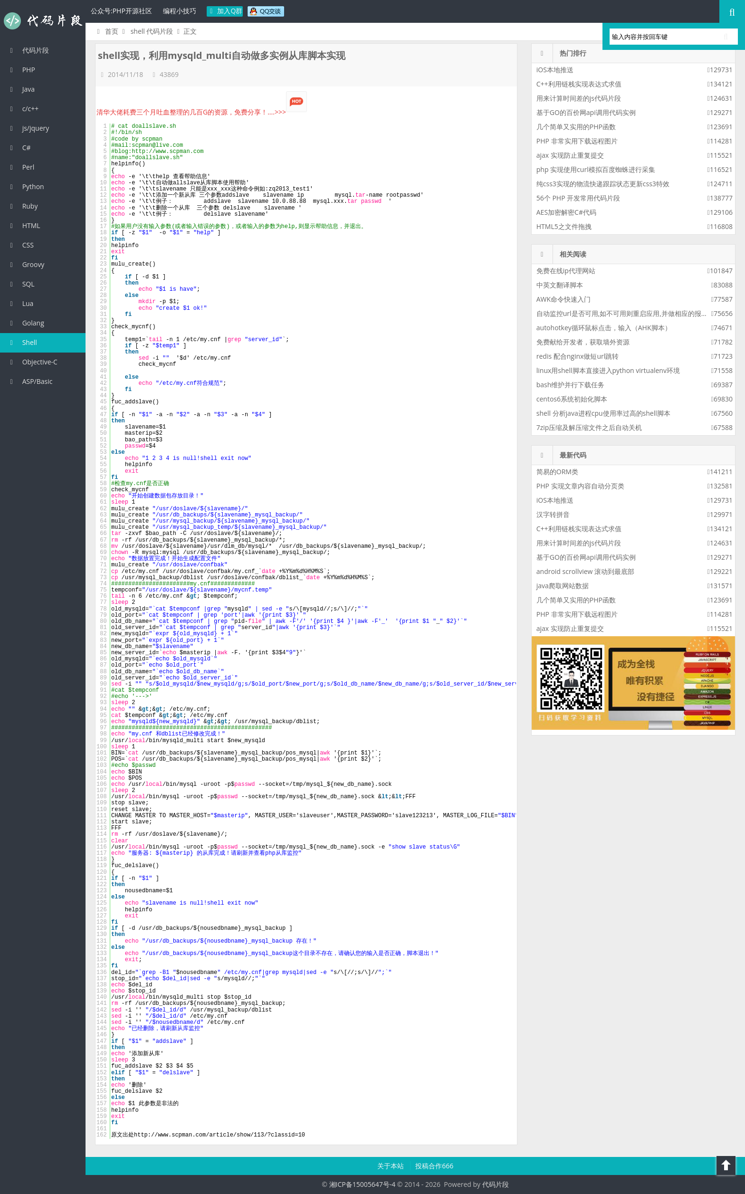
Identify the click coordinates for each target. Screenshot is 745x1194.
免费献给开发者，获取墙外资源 (583, 341)
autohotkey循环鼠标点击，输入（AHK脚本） (603, 327)
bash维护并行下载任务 (570, 384)
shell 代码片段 (152, 31)
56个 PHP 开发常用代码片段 (578, 197)
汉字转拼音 (553, 514)
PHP (21, 69)
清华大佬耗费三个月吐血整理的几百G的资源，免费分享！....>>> (201, 111)
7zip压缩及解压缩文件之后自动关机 (589, 427)
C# (19, 147)
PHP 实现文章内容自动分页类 (580, 485)
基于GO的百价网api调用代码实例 (586, 112)
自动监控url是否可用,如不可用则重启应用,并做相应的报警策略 (628, 313)
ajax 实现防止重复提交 (570, 155)
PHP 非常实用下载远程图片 (577, 140)
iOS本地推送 (554, 69)
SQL (21, 283)
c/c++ (22, 108)
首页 (106, 31)
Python (25, 186)
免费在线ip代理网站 (565, 270)
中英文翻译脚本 (559, 284)
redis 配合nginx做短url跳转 (577, 356)
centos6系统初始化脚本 (571, 398)
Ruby (22, 205)
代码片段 (43, 21)
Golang (25, 322)
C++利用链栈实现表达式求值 (578, 83)
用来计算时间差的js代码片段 (578, 98)
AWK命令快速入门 (563, 299)
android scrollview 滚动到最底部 (585, 571)
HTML (23, 225)
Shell (22, 342)
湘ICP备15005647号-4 (362, 1184)
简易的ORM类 (557, 471)
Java (21, 89)
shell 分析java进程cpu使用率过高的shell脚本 (603, 413)
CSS (20, 244)
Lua (20, 303)
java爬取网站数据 (562, 585)
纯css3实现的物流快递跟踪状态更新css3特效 (602, 183)
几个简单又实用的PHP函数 (576, 126)
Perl (20, 167)
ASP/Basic (29, 381)
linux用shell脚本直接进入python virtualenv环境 (608, 370)
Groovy (25, 264)
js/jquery (28, 128)
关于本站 (391, 1165)
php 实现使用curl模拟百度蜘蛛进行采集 (595, 169)
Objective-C (32, 361)
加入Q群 (225, 10)
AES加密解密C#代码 (566, 212)
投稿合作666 (434, 1165)
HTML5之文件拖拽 (564, 226)
